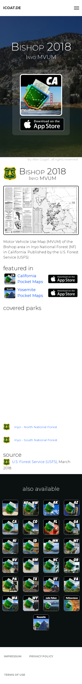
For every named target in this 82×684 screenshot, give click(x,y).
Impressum (12, 656)
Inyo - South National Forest (35, 440)
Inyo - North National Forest (35, 427)
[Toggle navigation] (76, 8)
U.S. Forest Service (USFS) (34, 462)
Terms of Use (14, 674)
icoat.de (12, 8)
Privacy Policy (41, 656)
